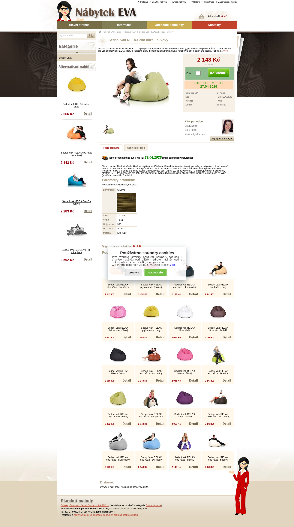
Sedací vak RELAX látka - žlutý (76, 105)
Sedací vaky (65, 57)
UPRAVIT (133, 272)
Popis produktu (111, 148)
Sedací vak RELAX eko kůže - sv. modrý (151, 458)
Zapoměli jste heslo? (227, 2)
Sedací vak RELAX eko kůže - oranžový (76, 154)
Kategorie (62, 43)
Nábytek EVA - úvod (112, 32)
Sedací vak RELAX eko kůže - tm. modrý (184, 285)
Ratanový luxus (153, 505)
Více (225, 51)
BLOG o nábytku (159, 2)
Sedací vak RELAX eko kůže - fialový (184, 458)
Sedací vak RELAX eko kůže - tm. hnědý (218, 415)
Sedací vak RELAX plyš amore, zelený (118, 415)
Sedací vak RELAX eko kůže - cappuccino (151, 415)
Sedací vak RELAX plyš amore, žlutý (151, 329)
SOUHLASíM (155, 272)
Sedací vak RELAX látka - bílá (184, 329)
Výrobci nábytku (179, 2)
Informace (124, 24)
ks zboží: (217, 16)
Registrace (209, 2)
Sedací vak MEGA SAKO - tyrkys (76, 202)
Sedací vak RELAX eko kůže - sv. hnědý (151, 372)
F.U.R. (220, 101)
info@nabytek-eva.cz (195, 134)
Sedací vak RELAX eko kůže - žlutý (218, 285)
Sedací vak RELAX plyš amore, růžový (118, 329)
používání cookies (83, 515)
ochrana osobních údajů (126, 515)
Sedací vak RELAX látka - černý (118, 372)
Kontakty (214, 24)
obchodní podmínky (102, 515)
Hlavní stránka (79, 24)
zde (172, 265)
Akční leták (143, 2)
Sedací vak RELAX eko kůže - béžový (218, 458)
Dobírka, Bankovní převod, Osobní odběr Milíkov (85, 505)
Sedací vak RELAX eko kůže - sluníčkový (118, 458)
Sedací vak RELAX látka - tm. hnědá (218, 329)
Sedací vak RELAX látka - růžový (184, 372)
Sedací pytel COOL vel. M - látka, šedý (76, 251)
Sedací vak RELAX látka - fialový (184, 415)
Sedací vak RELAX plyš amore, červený (151, 285)
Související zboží (136, 148)
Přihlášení (195, 2)
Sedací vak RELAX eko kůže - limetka (218, 372)
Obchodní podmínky (169, 24)
